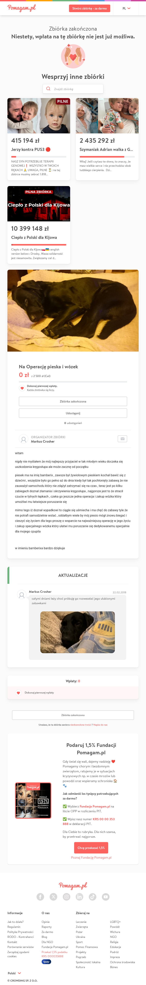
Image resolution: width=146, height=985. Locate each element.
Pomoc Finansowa (87, 947)
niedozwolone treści (80, 724)
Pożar (79, 932)
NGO (113, 937)
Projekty (81, 952)
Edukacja (115, 947)
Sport (79, 942)
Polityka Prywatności (20, 932)
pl (124, 8)
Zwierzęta (82, 927)
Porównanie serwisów (20, 947)
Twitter (53, 894)
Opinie (46, 922)
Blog (44, 937)
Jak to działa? (15, 922)
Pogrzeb (81, 957)
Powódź (115, 927)
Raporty (47, 927)
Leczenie (81, 922)
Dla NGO (47, 942)
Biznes (114, 967)
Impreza (115, 957)
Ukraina (80, 937)
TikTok (92, 894)
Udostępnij (73, 413)
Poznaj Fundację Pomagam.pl (91, 857)
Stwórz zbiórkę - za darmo (89, 8)
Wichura (115, 932)
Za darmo (47, 932)
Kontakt (12, 942)
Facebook (40, 894)
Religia (114, 942)
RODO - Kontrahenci (20, 937)
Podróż (114, 952)
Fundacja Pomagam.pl (55, 947)
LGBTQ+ (115, 922)
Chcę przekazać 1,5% (91, 848)
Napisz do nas (100, 724)
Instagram (66, 894)
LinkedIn (79, 894)
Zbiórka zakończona (73, 401)
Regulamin (13, 927)
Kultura (80, 967)
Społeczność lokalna (88, 962)
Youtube (106, 894)
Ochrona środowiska (122, 962)
